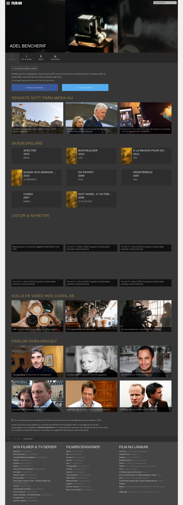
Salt (67, 454)
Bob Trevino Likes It (19, 454)
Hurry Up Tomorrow (19, 492)
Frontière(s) (93, 74)
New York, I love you (72, 486)
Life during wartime (72, 475)
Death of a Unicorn (19, 475)
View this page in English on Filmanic (24, 68)
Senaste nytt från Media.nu (42, 98)
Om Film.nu (122, 451)
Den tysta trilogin (18, 478)
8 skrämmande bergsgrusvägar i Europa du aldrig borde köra (138, 481)
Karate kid (69, 472)
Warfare (15, 466)
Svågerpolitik (123, 492)
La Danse (69, 469)
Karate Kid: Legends (19, 500)
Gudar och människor (30, 77)
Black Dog (16, 451)
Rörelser (16, 460)
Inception (69, 484)
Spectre (80, 74)
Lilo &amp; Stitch (18, 498)
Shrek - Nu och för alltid (73, 490)
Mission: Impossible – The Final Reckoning (26, 495)
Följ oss (121, 463)
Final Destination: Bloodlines (22, 489)
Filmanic (121, 466)
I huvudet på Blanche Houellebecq (24, 457)
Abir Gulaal (16, 472)
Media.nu (122, 486)
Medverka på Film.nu (125, 460)
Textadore (122, 484)
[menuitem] (9, 439)
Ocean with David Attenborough (23, 469)
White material (70, 478)
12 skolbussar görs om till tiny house (130, 472)
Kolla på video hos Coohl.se (43, 296)
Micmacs (69, 460)
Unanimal (16, 463)
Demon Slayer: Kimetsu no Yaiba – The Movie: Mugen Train (31, 481)
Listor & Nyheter (30, 215)
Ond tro (68, 451)
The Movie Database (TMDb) (67, 425)
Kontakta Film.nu (124, 454)
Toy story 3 (69, 457)
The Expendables (71, 466)
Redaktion (122, 457)
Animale (15, 486)
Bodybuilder (52, 77)
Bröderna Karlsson (72, 481)
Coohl (121, 469)
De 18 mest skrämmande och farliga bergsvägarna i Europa (137, 475)
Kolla (120, 478)
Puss (67, 463)
